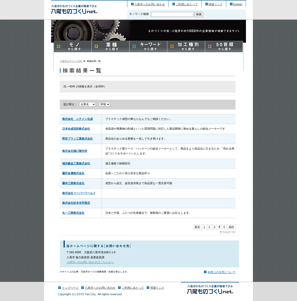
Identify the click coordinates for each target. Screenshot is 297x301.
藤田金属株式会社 (73, 173)
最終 (231, 226)
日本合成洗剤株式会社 (76, 128)
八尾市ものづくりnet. (71, 61)
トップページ (70, 287)
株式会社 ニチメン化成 (77, 119)
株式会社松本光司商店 (76, 203)
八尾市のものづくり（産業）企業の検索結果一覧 (74, 9)
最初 (197, 226)
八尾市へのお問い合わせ (149, 4)
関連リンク (216, 4)
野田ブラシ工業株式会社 (77, 138)
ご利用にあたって (187, 4)
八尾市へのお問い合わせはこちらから (90, 262)
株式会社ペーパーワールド (79, 193)
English (237, 4)
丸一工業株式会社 (73, 213)
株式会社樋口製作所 (74, 151)
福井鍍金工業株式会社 (76, 163)
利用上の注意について (222, 272)
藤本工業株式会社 (73, 183)
